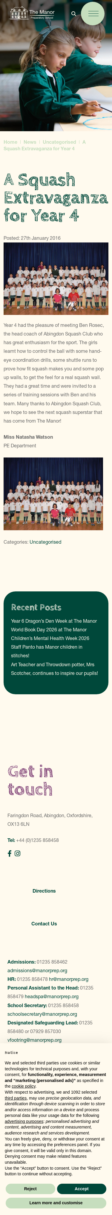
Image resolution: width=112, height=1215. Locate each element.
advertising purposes (24, 1121)
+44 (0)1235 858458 (37, 840)
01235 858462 (52, 962)
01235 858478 (32, 979)
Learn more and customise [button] (55, 1202)
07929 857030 (45, 1031)
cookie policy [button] (23, 1086)
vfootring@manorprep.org (34, 1040)
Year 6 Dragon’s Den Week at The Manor (54, 621)
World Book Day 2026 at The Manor (49, 630)
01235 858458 (63, 1005)
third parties (16, 1098)
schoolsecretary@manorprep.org (42, 1014)
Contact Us (44, 924)
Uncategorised (45, 542)
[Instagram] (17, 854)
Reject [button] (30, 1188)
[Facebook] (9, 854)
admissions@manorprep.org (37, 970)
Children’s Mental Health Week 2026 (50, 638)
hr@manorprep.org (68, 979)
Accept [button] (82, 1188)
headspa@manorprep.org (52, 996)
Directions (44, 891)
